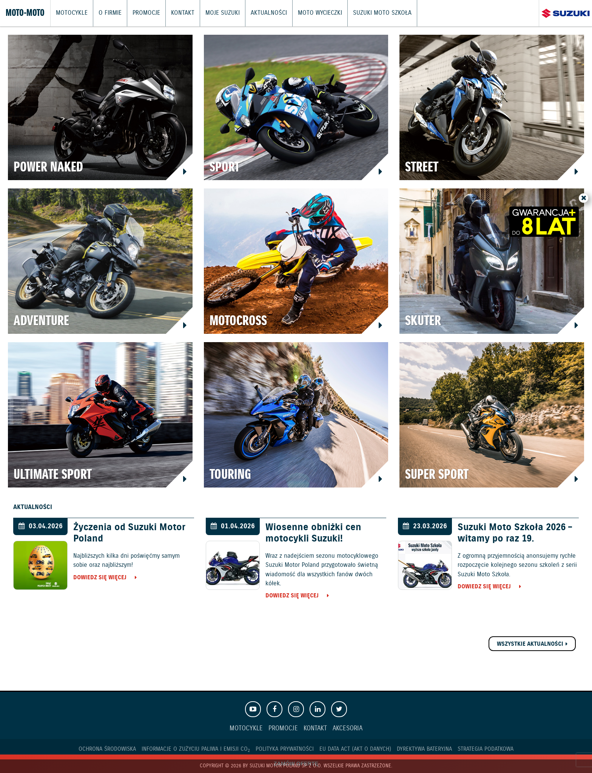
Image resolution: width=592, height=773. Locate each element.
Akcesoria (347, 728)
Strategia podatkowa (485, 749)
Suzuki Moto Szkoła (364, 13)
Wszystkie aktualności (530, 644)
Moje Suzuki (213, 13)
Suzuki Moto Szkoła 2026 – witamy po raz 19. (515, 533)
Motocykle (70, 13)
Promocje (142, 13)
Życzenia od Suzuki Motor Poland (129, 533)
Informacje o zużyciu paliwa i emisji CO (196, 749)
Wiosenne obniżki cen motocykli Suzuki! (313, 533)
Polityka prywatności (285, 749)
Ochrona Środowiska (107, 749)
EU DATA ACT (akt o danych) (355, 749)
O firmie (107, 13)
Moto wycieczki (305, 13)
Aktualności (256, 13)
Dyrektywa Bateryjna (424, 749)
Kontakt (176, 13)
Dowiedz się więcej (99, 577)
